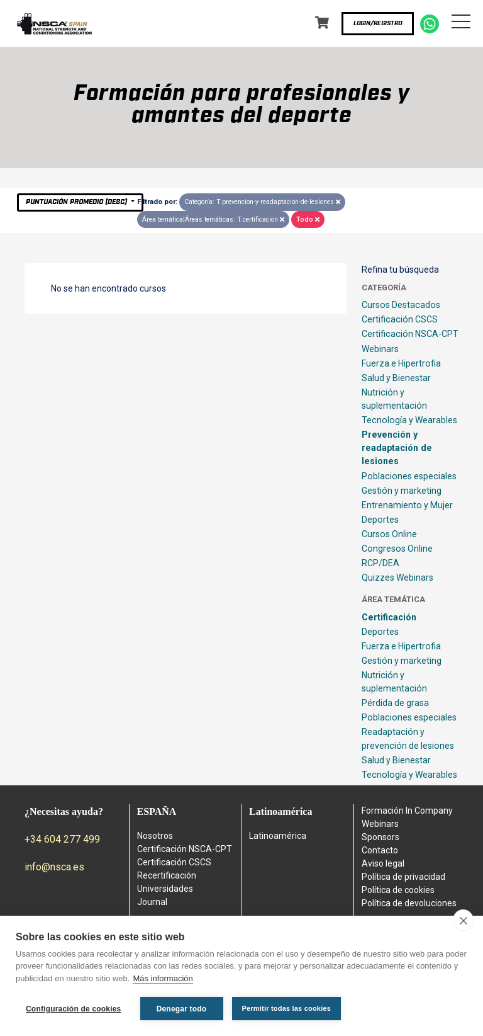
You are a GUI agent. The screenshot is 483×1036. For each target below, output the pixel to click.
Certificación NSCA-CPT (410, 334)
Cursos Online (389, 534)
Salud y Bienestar (396, 378)
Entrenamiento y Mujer (407, 505)
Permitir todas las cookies (286, 1008)
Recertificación (166, 875)
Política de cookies (398, 890)
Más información (162, 978)
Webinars (380, 349)
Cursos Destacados (401, 305)
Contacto (380, 850)
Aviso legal (383, 863)
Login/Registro (377, 23)
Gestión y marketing (401, 491)
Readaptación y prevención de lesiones (408, 738)
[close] (463, 920)
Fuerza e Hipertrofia (401, 363)
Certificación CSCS (400, 319)
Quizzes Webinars (397, 577)
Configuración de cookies (73, 1009)
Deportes (380, 520)
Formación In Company (407, 810)
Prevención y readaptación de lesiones (397, 448)
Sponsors (380, 837)
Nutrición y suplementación (394, 399)
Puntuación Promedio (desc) (77, 201)
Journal (152, 902)
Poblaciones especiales (409, 476)
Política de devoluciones (409, 903)
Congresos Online (397, 549)
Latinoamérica (277, 836)
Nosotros (155, 836)
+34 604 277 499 (62, 839)
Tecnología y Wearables (409, 420)
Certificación (389, 617)
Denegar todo (182, 1009)
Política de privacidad (403, 877)
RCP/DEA (380, 563)
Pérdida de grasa (395, 703)
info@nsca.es (54, 867)
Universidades (165, 889)
